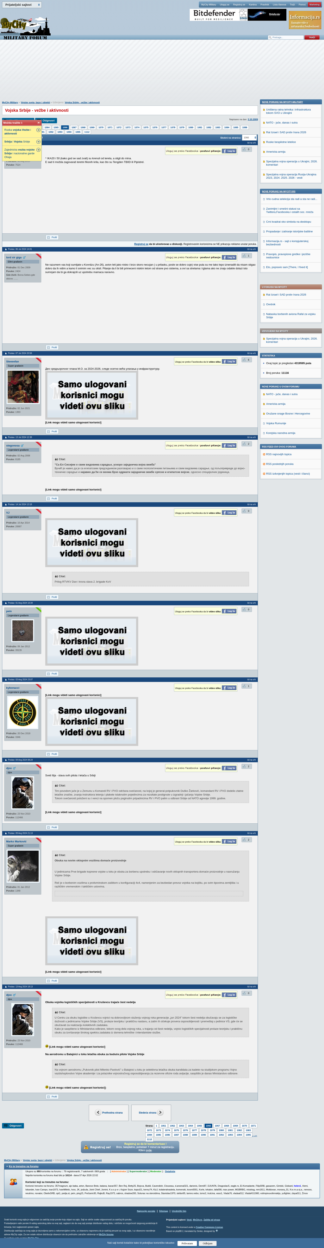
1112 (86, 132)
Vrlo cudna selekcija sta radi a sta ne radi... (291, 462)
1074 (136, 127)
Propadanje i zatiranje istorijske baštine (289, 494)
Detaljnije (170, 1171)
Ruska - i (17, 131)
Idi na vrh (251, 143)
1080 (190, 127)
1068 (82, 127)
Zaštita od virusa (212, 1220)
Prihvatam (187, 1243)
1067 (73, 127)
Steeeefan (12, 361)
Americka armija (275, 281)
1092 (50, 132)
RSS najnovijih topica (279, 332)
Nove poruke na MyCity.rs (278, 455)
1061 (163, 1126)
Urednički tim (179, 1211)
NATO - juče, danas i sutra (282, 272)
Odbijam (208, 1243)
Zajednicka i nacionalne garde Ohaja (19, 153)
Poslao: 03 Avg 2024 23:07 (20, 679)
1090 (203, 1135)
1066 (64, 127)
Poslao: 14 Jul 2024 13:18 (20, 504)
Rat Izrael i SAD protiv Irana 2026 (286, 172)
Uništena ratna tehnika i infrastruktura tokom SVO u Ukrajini (288, 374)
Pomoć (302, 4)
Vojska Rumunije (276, 301)
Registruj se (239, 4)
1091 (41, 132)
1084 (226, 127)
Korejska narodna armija (280, 310)
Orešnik (270, 182)
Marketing (314, 4)
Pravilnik (264, 4)
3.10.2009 (253, 119)
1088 (185, 1135)
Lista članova (279, 4)
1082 (208, 127)
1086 (244, 127)
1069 (91, 127)
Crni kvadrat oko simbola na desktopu (288, 485)
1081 (199, 127)
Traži (292, 4)
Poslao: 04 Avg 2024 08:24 (20, 760)
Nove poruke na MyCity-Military (282, 365)
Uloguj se (224, 4)
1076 (154, 127)
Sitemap (163, 1211)
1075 (145, 127)
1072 (118, 127)
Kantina (253, 4)
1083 (217, 127)
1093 (59, 132)
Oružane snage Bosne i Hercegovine (288, 291)
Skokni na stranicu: (230, 138)
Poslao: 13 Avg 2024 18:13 (20, 987)
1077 (163, 127)
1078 (172, 127)
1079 (181, 127)
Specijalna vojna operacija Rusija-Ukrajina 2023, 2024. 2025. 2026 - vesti (291, 439)
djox (9, 768)
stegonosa (13, 445)
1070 (100, 127)
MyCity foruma (106, 1234)
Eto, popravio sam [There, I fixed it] (287, 530)
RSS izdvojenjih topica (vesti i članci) (288, 351)
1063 (181, 1126)
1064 (46, 127)
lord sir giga (13, 257)
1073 (127, 127)
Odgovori (49, 120)
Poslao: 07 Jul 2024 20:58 (20, 353)
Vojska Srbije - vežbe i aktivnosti (82, 102)
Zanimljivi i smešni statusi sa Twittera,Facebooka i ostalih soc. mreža (289, 473)
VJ (8, 512)
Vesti (189, 1220)
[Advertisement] (162, 72)
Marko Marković (16, 841)
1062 (172, 1126)
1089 (194, 1135)
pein (9, 611)
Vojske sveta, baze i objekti (35, 102)
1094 (68, 132)
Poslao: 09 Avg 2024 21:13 (20, 833)
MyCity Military (208, 4)
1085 (235, 127)
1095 (77, 132)
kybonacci (12, 687)
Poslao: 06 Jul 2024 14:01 (20, 249)
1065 (56, 127)
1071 (109, 127)
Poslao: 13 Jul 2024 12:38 (20, 437)
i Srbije (17, 141)
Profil (54, 237)
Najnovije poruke (146, 1211)
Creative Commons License (209, 1227)
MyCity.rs (197, 1220)
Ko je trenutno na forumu (23, 1166)
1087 (176, 1135)
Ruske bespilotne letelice (281, 405)
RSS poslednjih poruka (279, 341)
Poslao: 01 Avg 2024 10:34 (20, 603)
